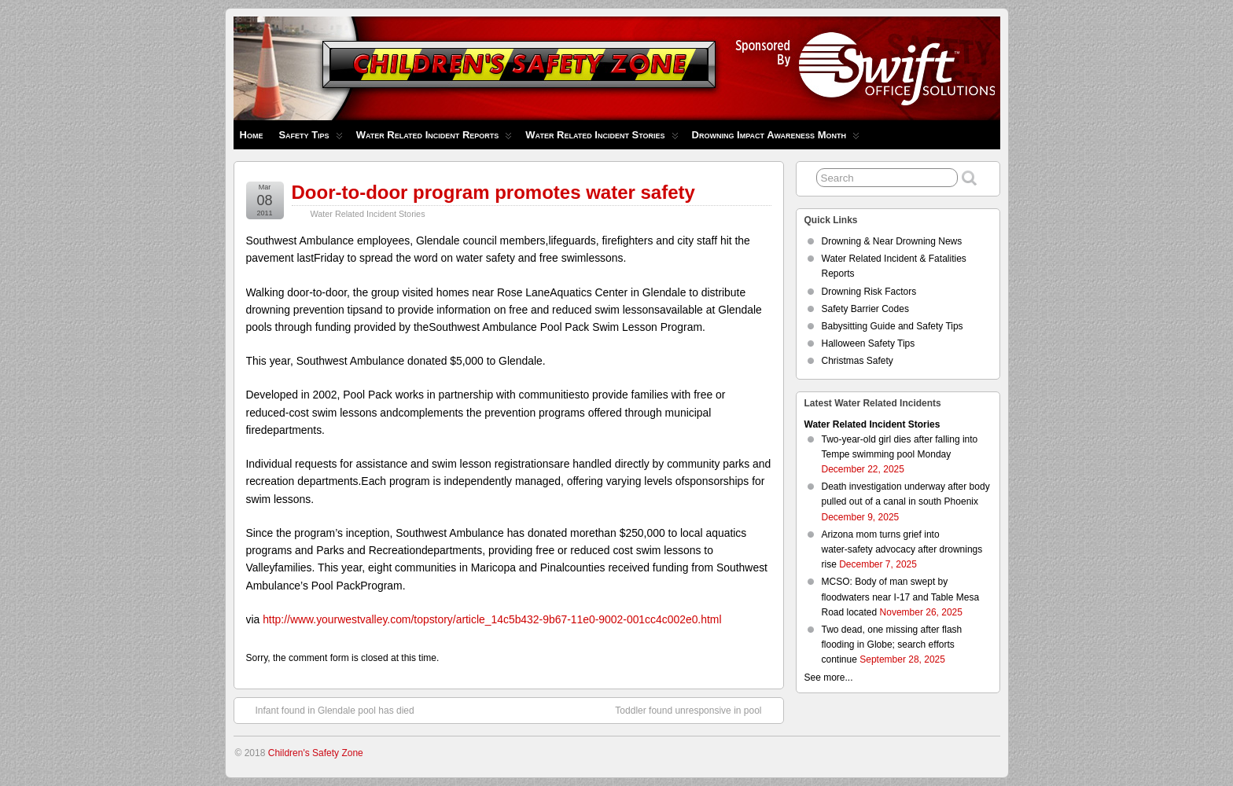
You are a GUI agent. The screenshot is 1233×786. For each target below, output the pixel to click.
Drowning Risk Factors (869, 291)
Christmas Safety (857, 360)
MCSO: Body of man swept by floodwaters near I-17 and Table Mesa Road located (901, 596)
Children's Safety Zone (315, 752)
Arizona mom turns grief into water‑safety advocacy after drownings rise (902, 549)
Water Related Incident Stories (601, 139)
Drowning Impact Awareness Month (775, 139)
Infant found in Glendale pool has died (327, 709)
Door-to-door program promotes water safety (493, 192)
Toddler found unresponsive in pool (696, 709)
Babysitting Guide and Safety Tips (892, 326)
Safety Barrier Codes (865, 308)
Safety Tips (310, 139)
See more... (828, 677)
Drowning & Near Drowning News (892, 241)
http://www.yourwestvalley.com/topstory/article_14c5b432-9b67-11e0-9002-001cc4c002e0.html (492, 619)
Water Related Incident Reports (434, 139)
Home (251, 135)
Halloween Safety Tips (868, 343)
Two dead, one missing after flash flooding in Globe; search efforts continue (892, 644)
